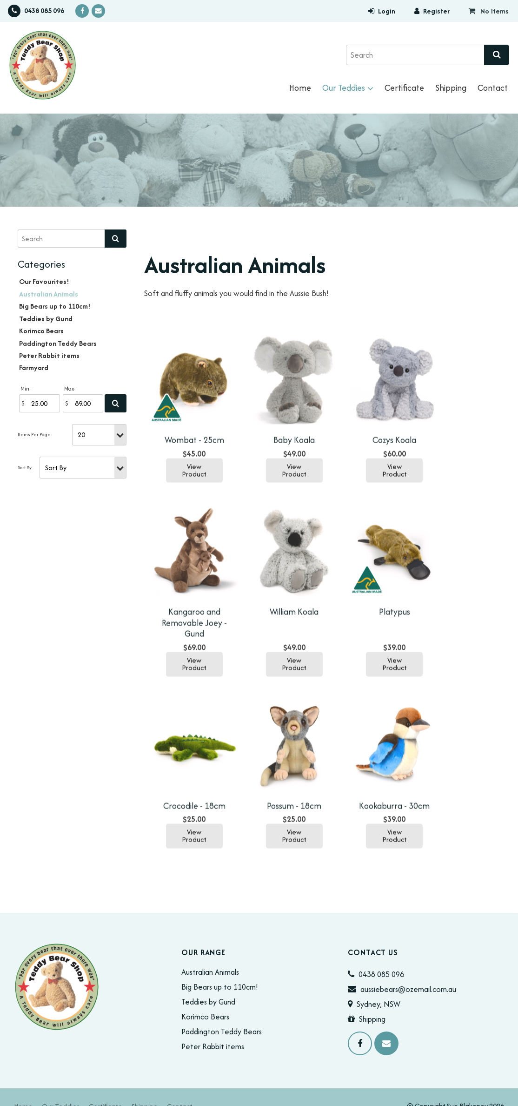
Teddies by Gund (46, 319)
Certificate (404, 87)
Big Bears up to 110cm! (55, 306)
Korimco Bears (41, 331)
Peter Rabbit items (49, 355)
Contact (493, 87)
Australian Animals (48, 294)
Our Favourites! (44, 281)
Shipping (450, 87)
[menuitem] (23, 1088)
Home (300, 87)
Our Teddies (343, 87)
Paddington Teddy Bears (58, 343)
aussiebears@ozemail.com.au (408, 971)
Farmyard (33, 367)
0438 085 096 (44, 11)
